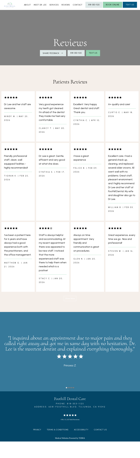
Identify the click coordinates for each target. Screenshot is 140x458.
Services (71, 21)
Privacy (37, 446)
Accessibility (81, 446)
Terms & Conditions (58, 446)
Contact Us (100, 446)
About (38, 21)
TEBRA (82, 455)
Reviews (85, 21)
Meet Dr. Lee (54, 21)
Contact (100, 21)
